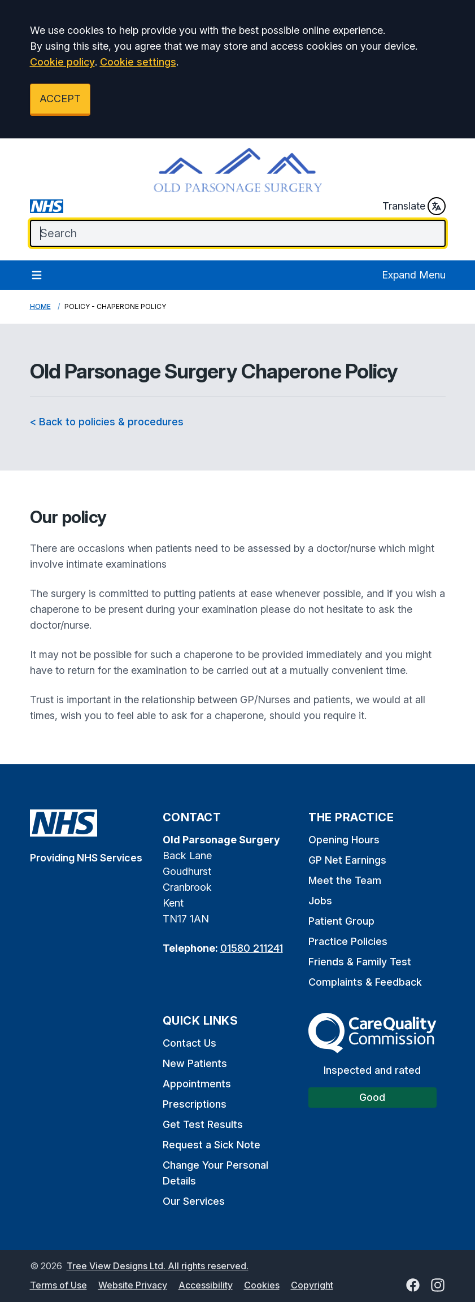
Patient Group (341, 921)
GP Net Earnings (347, 860)
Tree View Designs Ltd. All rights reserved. (158, 1265)
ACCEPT (60, 98)
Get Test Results (203, 1124)
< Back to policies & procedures (107, 422)
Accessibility (205, 1285)
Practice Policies (347, 941)
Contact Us (189, 1043)
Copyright (312, 1285)
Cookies (262, 1285)
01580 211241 (251, 948)
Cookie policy (62, 62)
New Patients (195, 1063)
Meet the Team (344, 880)
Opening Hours (344, 840)
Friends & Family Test (359, 962)
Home (40, 306)
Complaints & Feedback (365, 982)
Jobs (320, 901)
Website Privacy (132, 1285)
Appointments (197, 1084)
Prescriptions (194, 1104)
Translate (414, 206)
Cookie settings (138, 62)
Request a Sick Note (211, 1145)
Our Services (194, 1201)
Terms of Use (58, 1285)
